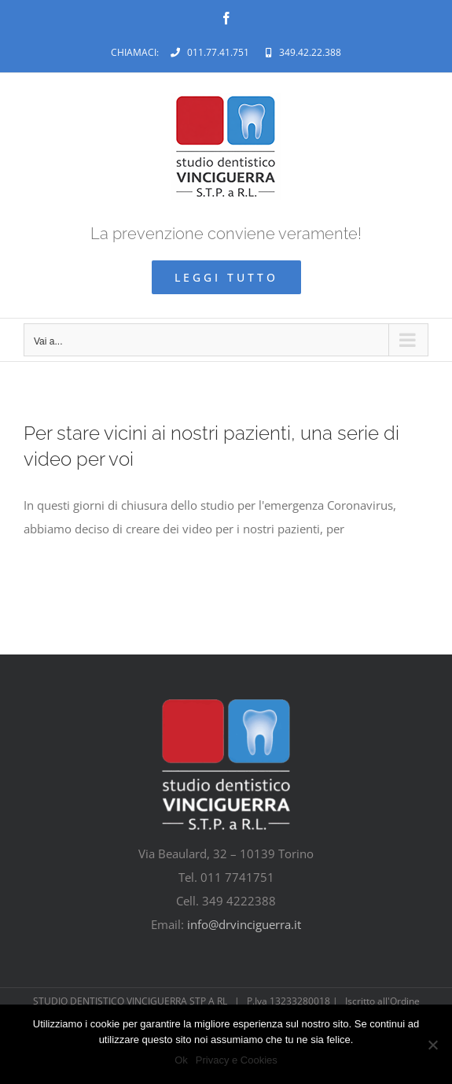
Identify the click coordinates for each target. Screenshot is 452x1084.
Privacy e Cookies (236, 1060)
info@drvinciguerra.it (244, 924)
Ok (181, 1060)
